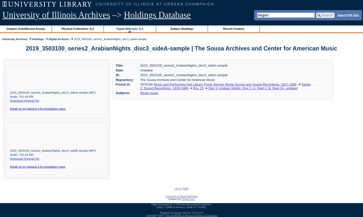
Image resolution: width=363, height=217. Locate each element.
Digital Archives (59, 39)
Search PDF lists (348, 14)
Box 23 (198, 88)
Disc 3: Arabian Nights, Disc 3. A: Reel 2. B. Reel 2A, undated (253, 88)
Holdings (38, 39)
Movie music (149, 93)
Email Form (188, 199)
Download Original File (24, 100)
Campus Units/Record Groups (26, 28)
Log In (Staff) (181, 188)
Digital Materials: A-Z (129, 28)
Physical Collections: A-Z (78, 28)
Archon (178, 212)
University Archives (14, 39)
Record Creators (234, 28)
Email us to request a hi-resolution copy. (38, 108)
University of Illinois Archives (56, 15)
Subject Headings (181, 28)
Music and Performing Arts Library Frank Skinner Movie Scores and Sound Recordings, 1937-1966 (225, 84)
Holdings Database (157, 15)
